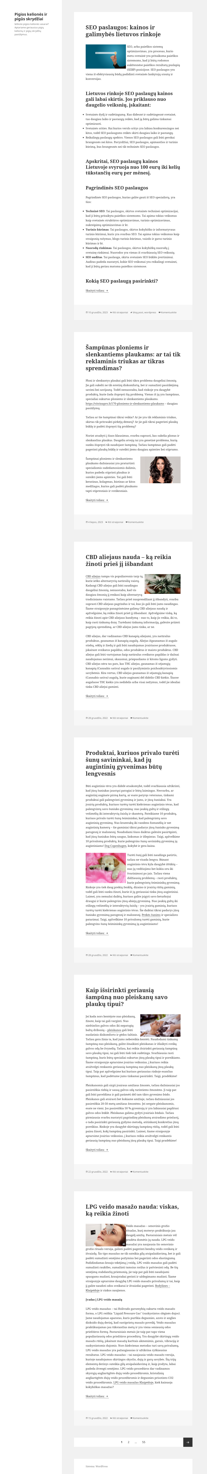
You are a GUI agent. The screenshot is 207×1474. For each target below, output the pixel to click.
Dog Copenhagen (115, 846)
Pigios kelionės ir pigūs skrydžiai (31, 16)
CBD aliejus (93, 576)
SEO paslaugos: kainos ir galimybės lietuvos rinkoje (123, 30)
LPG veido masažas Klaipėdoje (133, 1382)
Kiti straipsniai (120, 312)
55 (145, 1441)
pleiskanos (114, 1030)
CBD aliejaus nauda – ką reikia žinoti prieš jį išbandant (128, 560)
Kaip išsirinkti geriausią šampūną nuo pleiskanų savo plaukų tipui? (127, 997)
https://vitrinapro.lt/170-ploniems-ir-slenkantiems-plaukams (125, 403)
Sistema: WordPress (97, 1466)
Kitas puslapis (187, 1442)
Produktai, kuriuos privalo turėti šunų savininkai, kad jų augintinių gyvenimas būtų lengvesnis (132, 763)
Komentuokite (169, 312)
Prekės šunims (151, 915)
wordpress (150, 312)
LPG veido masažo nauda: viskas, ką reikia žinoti (132, 1210)
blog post (138, 312)
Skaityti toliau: (97, 290)
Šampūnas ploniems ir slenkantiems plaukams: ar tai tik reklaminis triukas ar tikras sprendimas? (133, 357)
